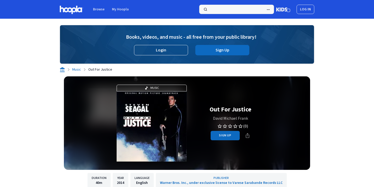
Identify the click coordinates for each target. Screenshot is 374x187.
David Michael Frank (230, 118)
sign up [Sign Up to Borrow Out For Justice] (225, 135)
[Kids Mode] (283, 9)
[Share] (247, 135)
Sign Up (222, 50)
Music (76, 69)
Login (161, 50)
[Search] (236, 9)
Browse (99, 9)
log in (305, 9)
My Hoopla (120, 9)
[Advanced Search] (268, 10)
